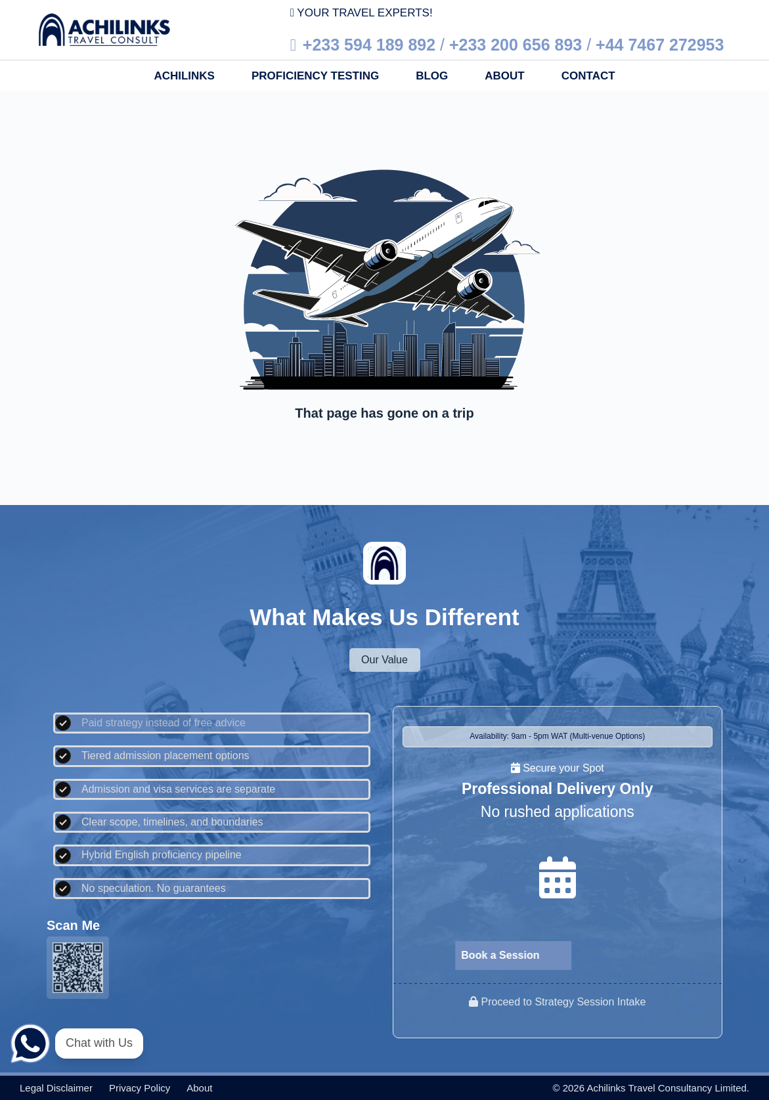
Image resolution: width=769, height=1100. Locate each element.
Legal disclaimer (56, 1087)
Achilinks (184, 76)
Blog (432, 76)
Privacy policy (139, 1087)
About (504, 76)
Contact (588, 76)
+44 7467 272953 (660, 44)
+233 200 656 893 (515, 44)
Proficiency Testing (315, 76)
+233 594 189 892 (369, 44)
